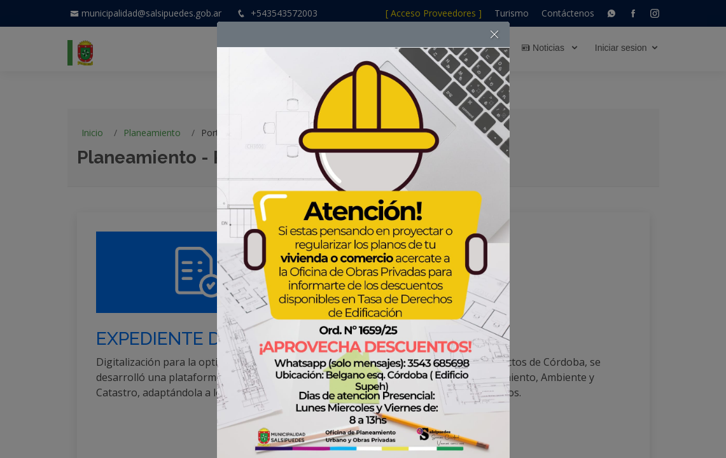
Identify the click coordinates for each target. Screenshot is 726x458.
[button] (494, 34)
